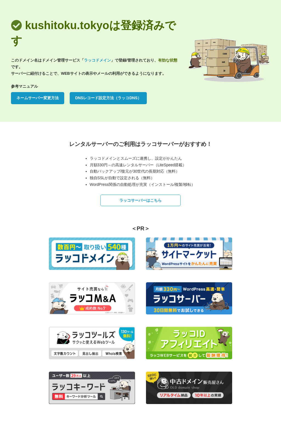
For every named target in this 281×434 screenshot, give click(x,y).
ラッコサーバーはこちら (140, 200)
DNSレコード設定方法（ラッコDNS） (108, 98)
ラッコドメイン (97, 60)
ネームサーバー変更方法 (37, 98)
